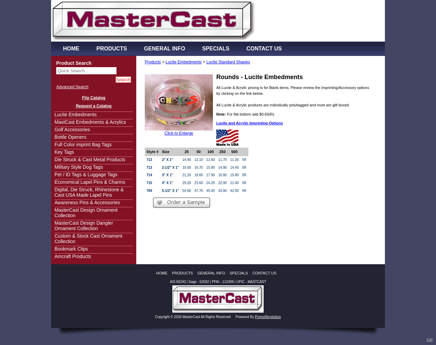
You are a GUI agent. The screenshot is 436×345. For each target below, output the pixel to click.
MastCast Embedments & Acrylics (90, 122)
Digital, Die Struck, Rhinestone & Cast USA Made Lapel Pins (89, 192)
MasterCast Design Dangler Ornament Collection (83, 225)
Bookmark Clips (71, 249)
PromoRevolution (268, 317)
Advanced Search (72, 87)
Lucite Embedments (75, 114)
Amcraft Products (72, 256)
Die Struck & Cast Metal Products (89, 159)
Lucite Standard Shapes (228, 62)
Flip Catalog (94, 97)
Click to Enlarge (179, 133)
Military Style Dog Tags (78, 167)
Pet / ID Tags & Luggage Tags (86, 174)
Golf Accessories (72, 129)
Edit (430, 340)
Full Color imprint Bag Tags (83, 144)
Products (153, 62)
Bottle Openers (70, 137)
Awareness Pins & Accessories (87, 202)
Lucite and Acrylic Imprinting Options (249, 123)
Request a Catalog (94, 106)
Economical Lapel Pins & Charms (89, 182)
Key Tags (64, 152)
